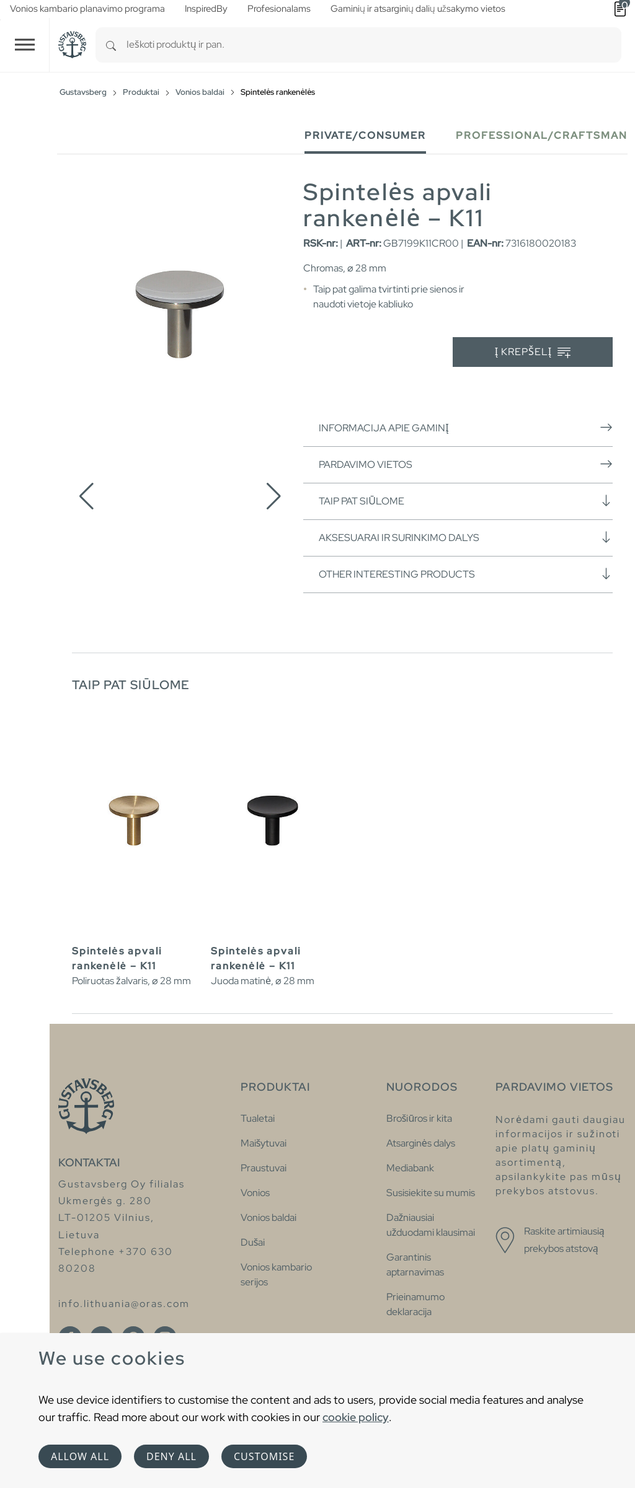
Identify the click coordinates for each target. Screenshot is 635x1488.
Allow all (80, 1456)
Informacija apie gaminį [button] (466, 427)
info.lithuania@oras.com (124, 1303)
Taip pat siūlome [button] (466, 501)
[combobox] (374, 44)
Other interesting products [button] (466, 574)
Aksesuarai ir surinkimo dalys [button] (466, 537)
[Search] (111, 44)
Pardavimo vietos (466, 464)
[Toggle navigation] (25, 45)
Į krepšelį (533, 352)
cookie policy (355, 1417)
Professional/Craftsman (542, 135)
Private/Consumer (365, 135)
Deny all (171, 1456)
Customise (264, 1456)
